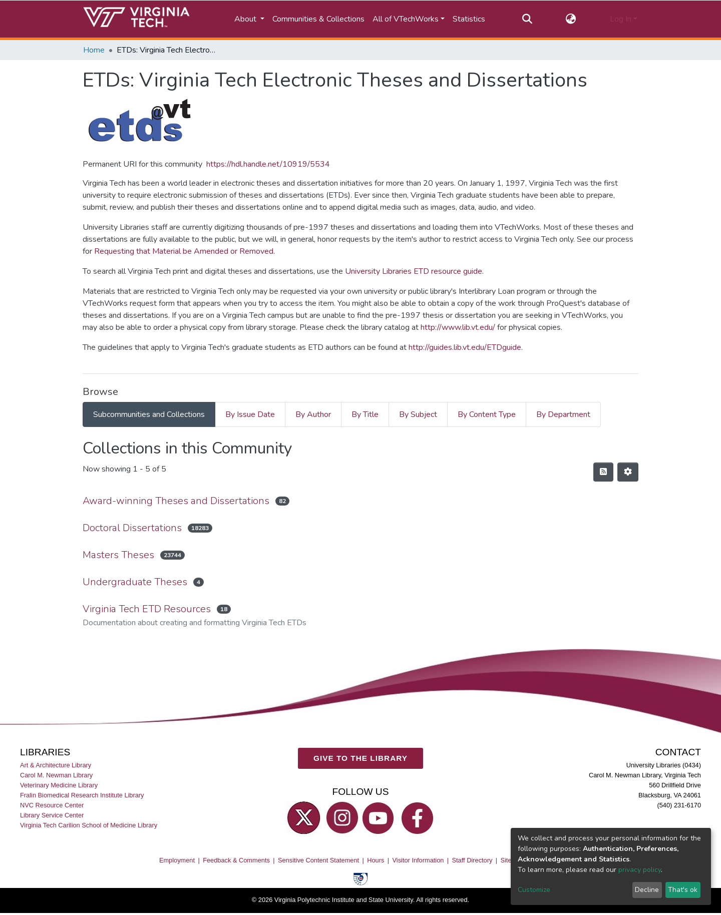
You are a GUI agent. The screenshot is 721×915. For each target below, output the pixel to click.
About (246, 19)
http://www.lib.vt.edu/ (458, 327)
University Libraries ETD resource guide (413, 271)
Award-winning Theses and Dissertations (176, 501)
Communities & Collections (318, 19)
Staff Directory (472, 859)
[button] (571, 19)
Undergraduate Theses (135, 582)
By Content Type (487, 414)
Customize (534, 889)
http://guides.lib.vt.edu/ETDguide (465, 347)
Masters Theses (118, 555)
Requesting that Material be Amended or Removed (183, 251)
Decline (647, 889)
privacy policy (639, 869)
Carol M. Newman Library (56, 774)
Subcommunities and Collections (149, 414)
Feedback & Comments (236, 859)
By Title (365, 414)
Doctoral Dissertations (132, 528)
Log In (620, 19)
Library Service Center (52, 815)
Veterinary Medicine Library (59, 784)
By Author (313, 414)
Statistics (469, 19)
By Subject (418, 414)
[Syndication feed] (603, 472)
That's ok (682, 889)
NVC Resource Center (52, 805)
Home (94, 50)
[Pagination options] (627, 472)
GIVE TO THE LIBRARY (360, 758)
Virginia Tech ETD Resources (147, 609)
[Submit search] (527, 19)
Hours (375, 859)
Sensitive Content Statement (318, 859)
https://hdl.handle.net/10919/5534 (268, 164)
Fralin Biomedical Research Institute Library (82, 795)
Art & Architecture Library (55, 764)
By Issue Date (250, 414)
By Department (563, 414)
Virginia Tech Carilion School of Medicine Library (88, 825)
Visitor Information (418, 859)
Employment (177, 859)
